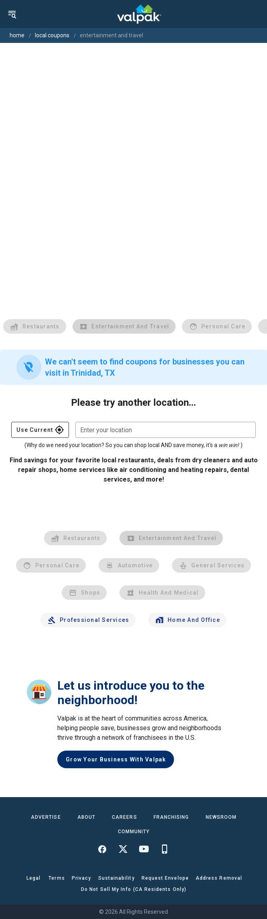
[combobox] (165, 430)
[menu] (12, 14)
